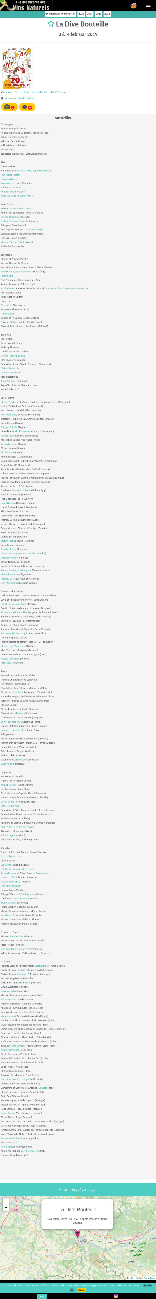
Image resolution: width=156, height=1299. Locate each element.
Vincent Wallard (9, 1138)
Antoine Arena (17, 936)
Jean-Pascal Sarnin (56, 288)
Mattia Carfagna (17, 1045)
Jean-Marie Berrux (78, 288)
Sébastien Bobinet (21, 490)
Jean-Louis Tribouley (11, 885)
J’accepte (81, 1290)
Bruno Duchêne (9, 902)
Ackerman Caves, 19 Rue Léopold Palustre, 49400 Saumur (35, 92)
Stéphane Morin (20, 898)
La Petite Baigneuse (26, 894)
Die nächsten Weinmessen (60, 13)
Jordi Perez (6, 915)
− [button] (6, 1208)
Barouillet (22, 612)
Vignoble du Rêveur (42, 170)
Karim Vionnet (8, 380)
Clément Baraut (9, 435)
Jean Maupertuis (9, 582)
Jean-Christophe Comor (12, 948)
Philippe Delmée (9, 427)
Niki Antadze (7, 1016)
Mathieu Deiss (24, 170)
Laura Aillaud (7, 763)
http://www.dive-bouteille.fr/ (20, 98)
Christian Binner (9, 179)
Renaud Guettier (9, 570)
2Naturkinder (41, 965)
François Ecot (7, 313)
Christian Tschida (9, 991)
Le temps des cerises (23, 826)
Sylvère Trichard (9, 355)
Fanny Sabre (7, 275)
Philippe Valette (18, 322)
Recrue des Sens (23, 271)
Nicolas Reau (7, 452)
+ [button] (6, 1201)
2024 (90, 13)
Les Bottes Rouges (34, 229)
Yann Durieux (7, 271)
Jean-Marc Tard (8, 414)
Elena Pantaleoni (9, 1079)
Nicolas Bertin (22, 431)
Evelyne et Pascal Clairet (13, 221)
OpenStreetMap (146, 1278)
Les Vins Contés (27, 553)
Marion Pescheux (9, 402)
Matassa (17, 856)
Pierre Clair (6, 305)
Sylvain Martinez (9, 444)
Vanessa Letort (8, 183)
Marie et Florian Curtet (12, 242)
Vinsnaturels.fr (26, 5)
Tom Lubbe (6, 856)
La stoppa (24, 1079)
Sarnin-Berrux (8, 288)
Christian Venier (9, 557)
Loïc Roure (6, 869)
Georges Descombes (11, 372)
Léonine (34, 898)
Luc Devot (6, 864)
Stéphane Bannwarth (11, 187)
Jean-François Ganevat (20, 208)
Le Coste (43, 1087)
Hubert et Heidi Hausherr (13, 191)
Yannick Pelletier (9, 784)
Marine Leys (7, 646)
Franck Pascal (7, 603)
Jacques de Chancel (10, 881)
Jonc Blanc (20, 603)
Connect (42, 1296)
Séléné (21, 355)
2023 (98, 13)
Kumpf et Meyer (25, 195)
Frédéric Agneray (9, 835)
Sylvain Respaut (9, 873)
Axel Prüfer (6, 826)
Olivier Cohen (8, 801)
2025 (81, 13)
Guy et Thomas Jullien (12, 721)
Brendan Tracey (8, 549)
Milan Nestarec (8, 999)
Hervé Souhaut (15, 692)
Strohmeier (25, 982)
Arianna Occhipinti (10, 1049)
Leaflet (130, 1278)
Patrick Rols (6, 662)
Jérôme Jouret (21, 759)
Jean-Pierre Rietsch (10, 174)
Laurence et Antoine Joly (13, 730)
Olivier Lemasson (9, 553)
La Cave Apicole (41, 873)
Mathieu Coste (8, 578)
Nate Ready (6, 1146)
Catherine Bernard (10, 805)
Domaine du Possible (23, 869)
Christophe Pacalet (10, 368)
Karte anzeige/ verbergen (78, 1189)
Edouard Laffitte (9, 877)
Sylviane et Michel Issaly (13, 633)
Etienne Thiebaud (10, 216)
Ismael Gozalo (8, 1113)
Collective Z (23, 974)
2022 (107, 13)
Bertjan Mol (7, 540)
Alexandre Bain (8, 574)
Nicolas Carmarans (10, 658)
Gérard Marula (8, 503)
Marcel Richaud (18, 713)
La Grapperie (25, 570)
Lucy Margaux (28, 1150)
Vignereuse (20, 646)
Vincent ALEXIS (8, 612)
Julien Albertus (8, 195)
